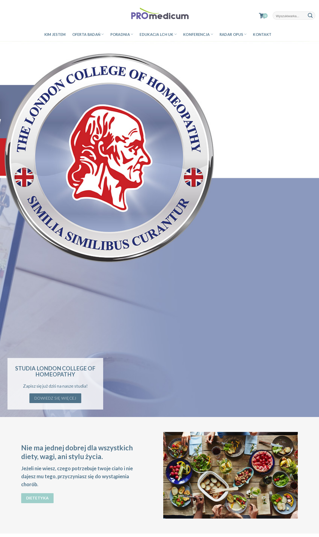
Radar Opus (233, 34)
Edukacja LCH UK (158, 34)
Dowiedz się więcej (55, 398)
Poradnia (121, 34)
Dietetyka (37, 498)
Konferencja (198, 34)
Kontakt (262, 34)
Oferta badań (88, 34)
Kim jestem (55, 34)
